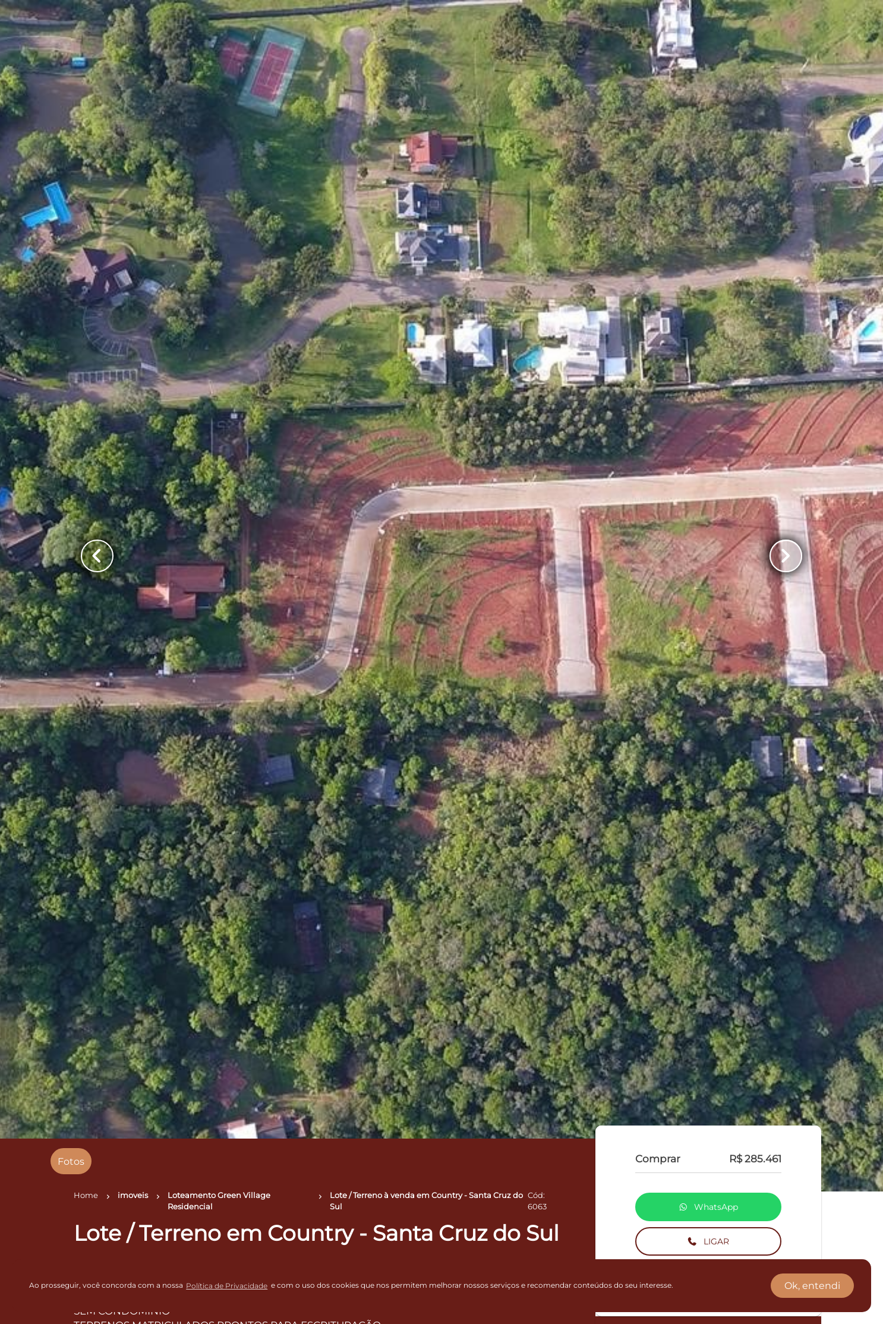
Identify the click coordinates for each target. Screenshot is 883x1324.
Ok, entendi (812, 1285)
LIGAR (708, 1241)
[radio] (71, 1161)
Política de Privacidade (226, 1285)
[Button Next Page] (783, 556)
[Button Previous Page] (99, 556)
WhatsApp (708, 1207)
